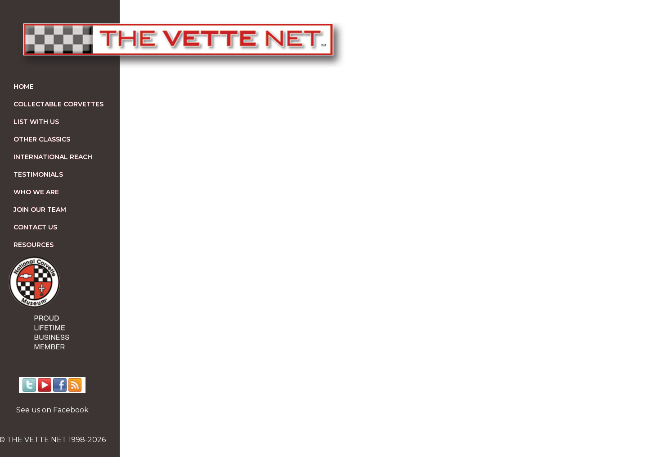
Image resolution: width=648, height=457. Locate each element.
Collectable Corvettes (74, 104)
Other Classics (57, 139)
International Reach (68, 157)
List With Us (51, 122)
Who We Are (51, 192)
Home (39, 86)
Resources (49, 245)
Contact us (50, 227)
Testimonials (53, 174)
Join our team (55, 210)
